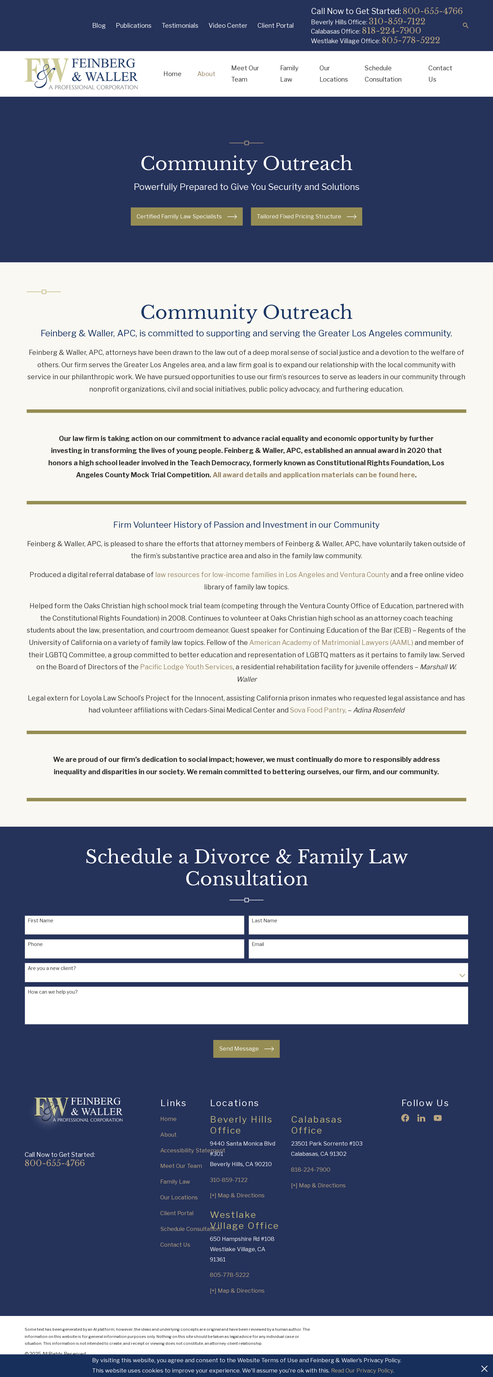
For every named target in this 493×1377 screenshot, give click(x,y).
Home (168, 1118)
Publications (133, 25)
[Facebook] (405, 1118)
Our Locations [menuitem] (333, 73)
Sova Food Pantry (317, 719)
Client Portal (275, 25)
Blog (99, 25)
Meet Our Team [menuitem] (245, 73)
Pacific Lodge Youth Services (186, 675)
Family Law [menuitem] (289, 73)
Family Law (175, 1181)
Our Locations (179, 1197)
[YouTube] (438, 1118)
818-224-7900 (391, 30)
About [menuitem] (206, 74)
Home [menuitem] (172, 74)
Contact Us (175, 1244)
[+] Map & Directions (237, 1195)
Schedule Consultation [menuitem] (383, 73)
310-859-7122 (397, 21)
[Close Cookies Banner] (484, 1366)
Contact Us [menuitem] (440, 73)
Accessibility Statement (192, 1150)
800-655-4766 (433, 11)
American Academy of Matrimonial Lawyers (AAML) (331, 651)
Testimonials (180, 25)
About (168, 1134)
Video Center (228, 25)
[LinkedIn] (421, 1118)
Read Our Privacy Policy (362, 1370)
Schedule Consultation (190, 1228)
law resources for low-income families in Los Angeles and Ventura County (272, 583)
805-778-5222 (411, 40)
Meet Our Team (181, 1165)
